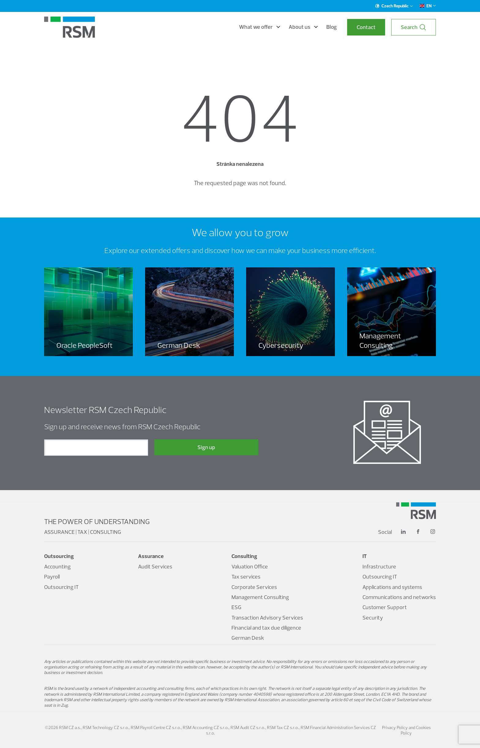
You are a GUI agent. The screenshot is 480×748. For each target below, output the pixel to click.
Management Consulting (260, 597)
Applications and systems (392, 586)
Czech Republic (394, 6)
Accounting (57, 566)
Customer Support (384, 607)
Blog (331, 27)
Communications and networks (399, 597)
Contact (366, 27)
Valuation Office (249, 566)
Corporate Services (254, 586)
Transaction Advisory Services (267, 617)
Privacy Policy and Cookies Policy (406, 730)
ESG (236, 607)
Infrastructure (379, 566)
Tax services (246, 576)
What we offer (259, 27)
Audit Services (155, 566)
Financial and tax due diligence (266, 627)
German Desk (247, 637)
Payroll (52, 576)
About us (303, 27)
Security (372, 617)
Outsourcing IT (61, 586)
